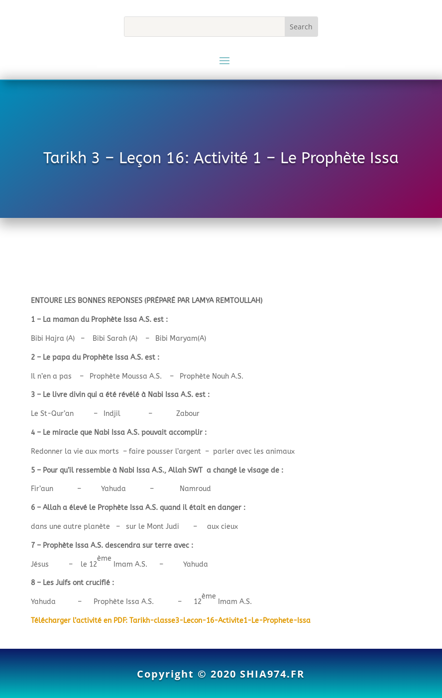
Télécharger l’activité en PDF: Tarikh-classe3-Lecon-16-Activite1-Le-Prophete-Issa (171, 620)
